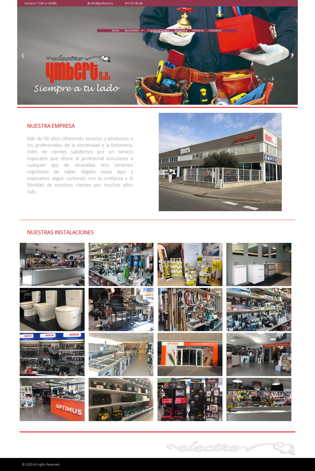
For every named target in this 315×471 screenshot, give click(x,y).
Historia (198, 30)
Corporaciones (159, 30)
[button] (23, 55)
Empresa (181, 30)
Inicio (115, 30)
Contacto (215, 30)
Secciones (134, 30)
